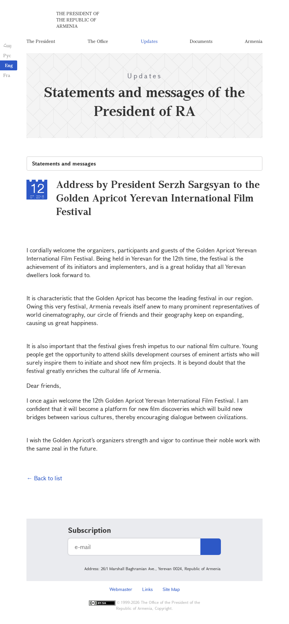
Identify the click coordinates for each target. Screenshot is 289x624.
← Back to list (44, 478)
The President (40, 41)
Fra (6, 75)
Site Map (171, 589)
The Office (98, 41)
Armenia (254, 41)
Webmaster (120, 589)
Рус (7, 55)
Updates (149, 41)
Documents (201, 41)
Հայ (7, 45)
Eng (9, 65)
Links (147, 589)
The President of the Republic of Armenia (77, 19)
